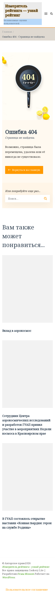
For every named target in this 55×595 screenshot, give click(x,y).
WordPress (8, 577)
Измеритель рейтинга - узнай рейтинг (25, 566)
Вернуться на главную (24, 170)
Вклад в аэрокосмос (16, 331)
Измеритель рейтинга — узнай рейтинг (21, 10)
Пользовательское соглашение (27, 589)
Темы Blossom (25, 573)
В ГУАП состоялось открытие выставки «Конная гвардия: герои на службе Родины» (27, 523)
